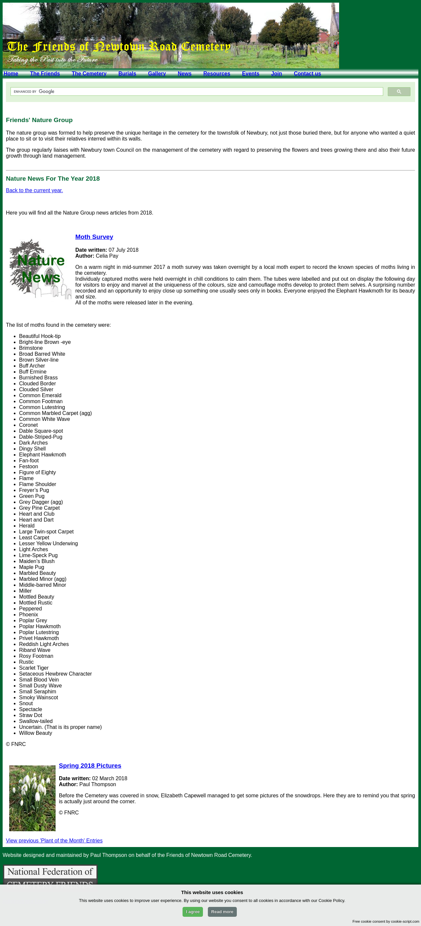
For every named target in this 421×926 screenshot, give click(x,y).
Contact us (307, 73)
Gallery (157, 73)
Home (11, 73)
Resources (216, 73)
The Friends (45, 73)
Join (276, 73)
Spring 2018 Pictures (90, 765)
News (184, 73)
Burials (127, 73)
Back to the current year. (34, 190)
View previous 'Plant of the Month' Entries (54, 840)
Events (250, 73)
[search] (196, 91)
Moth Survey (94, 236)
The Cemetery (89, 73)
